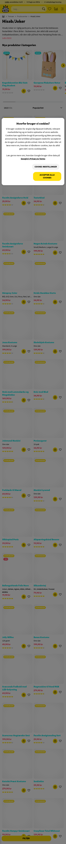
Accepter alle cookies (47, 176)
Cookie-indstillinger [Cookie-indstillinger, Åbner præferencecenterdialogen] (46, 166)
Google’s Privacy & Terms (33, 158)
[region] (33, 151)
